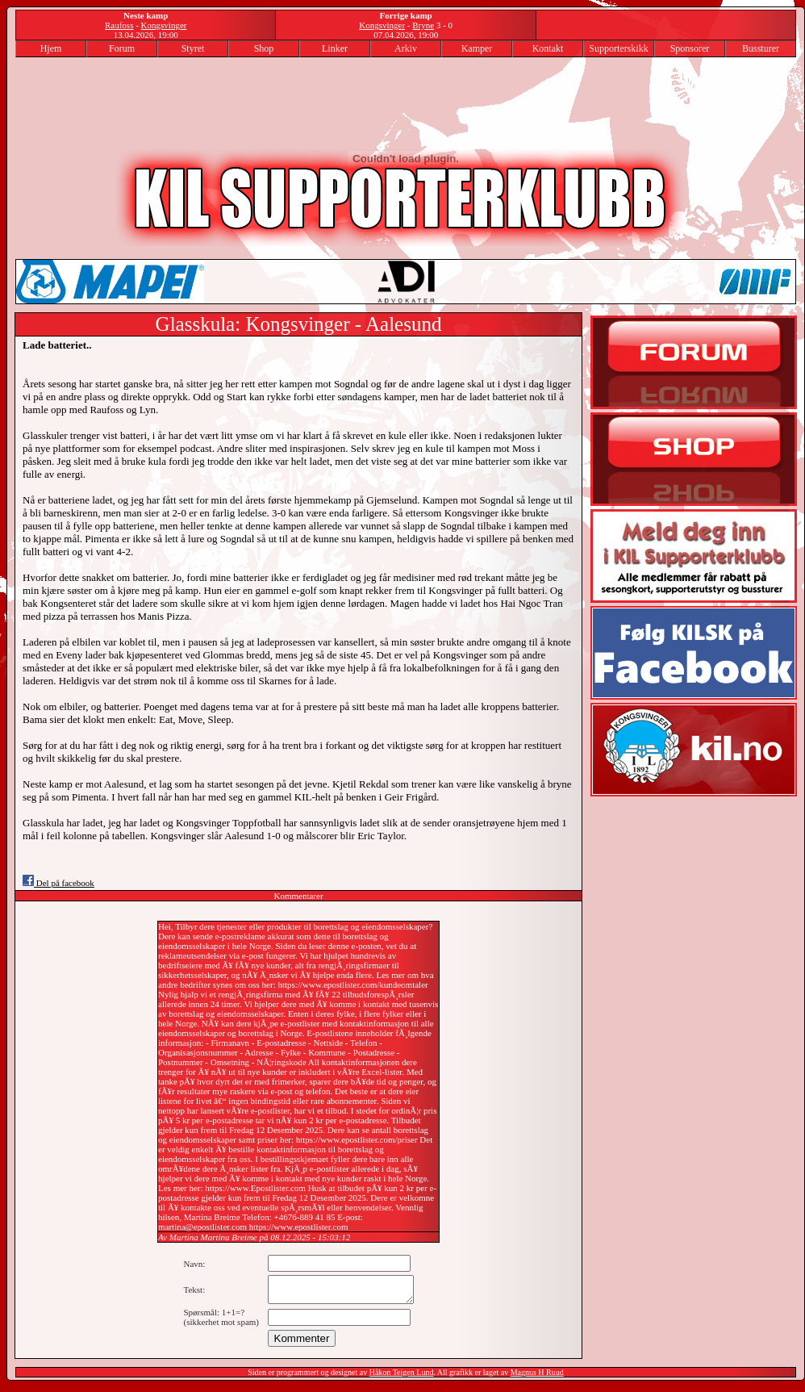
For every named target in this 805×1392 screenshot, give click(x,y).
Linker (335, 48)
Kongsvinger (164, 25)
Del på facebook (58, 883)
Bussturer (760, 48)
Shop (264, 48)
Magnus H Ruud (537, 1377)
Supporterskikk (618, 48)
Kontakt (548, 48)
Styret (193, 48)
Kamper (477, 48)
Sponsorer (690, 48)
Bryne (423, 25)
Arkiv (405, 48)
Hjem (51, 48)
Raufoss (119, 25)
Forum (122, 48)
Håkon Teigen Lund (401, 1377)
